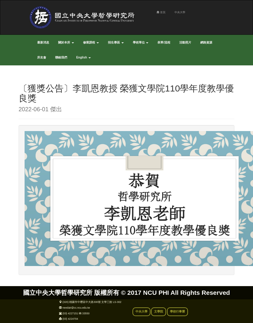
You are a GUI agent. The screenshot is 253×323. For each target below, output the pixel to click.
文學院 (158, 311)
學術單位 (141, 42)
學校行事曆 (177, 311)
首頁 (160, 12)
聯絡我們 (61, 57)
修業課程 (91, 42)
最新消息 (43, 42)
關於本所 (66, 42)
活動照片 (185, 42)
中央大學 (179, 12)
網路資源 (206, 42)
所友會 (41, 57)
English (83, 57)
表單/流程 (163, 42)
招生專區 (116, 42)
